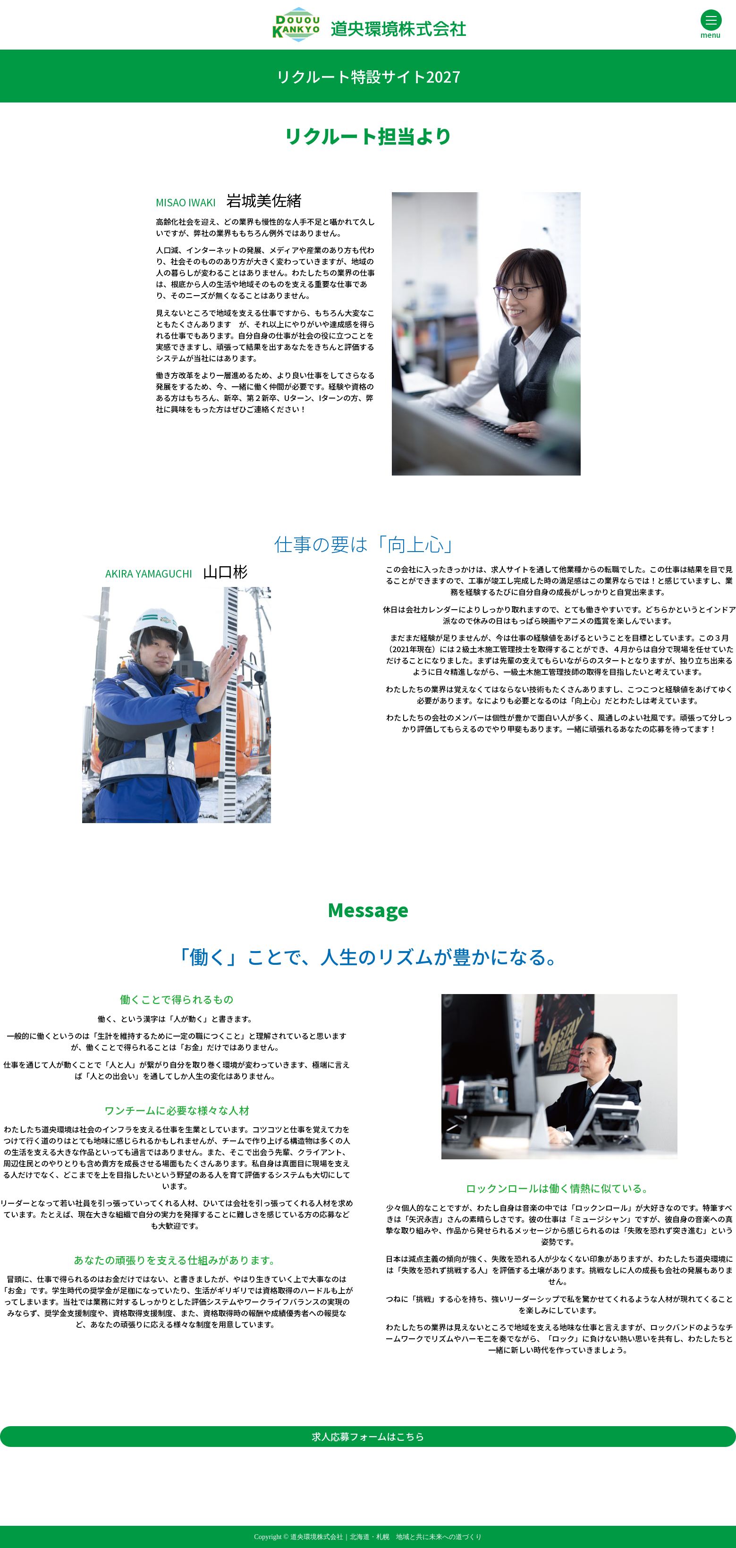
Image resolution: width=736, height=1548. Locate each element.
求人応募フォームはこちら (368, 1436)
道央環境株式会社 (368, 29)
